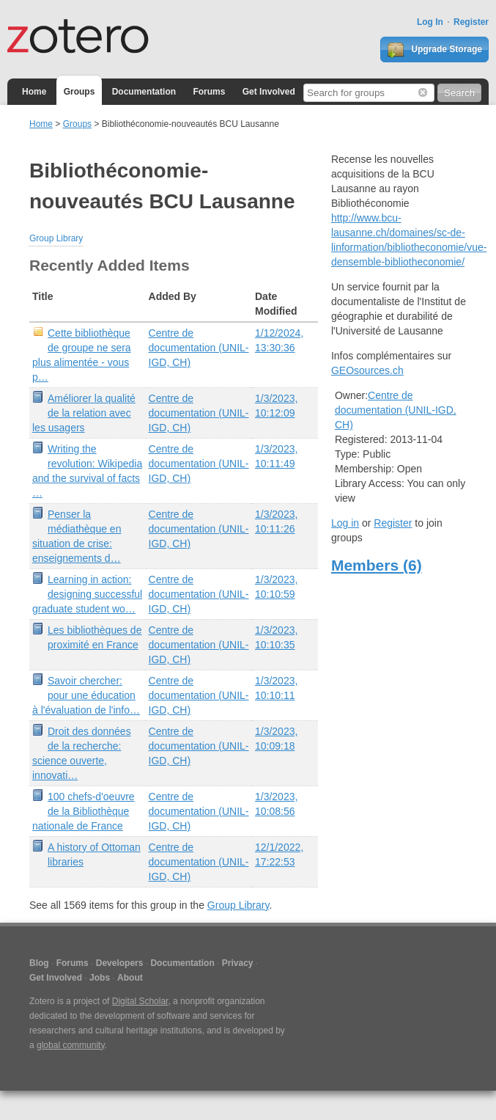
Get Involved (269, 92)
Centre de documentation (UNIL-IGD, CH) (199, 347)
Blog (39, 963)
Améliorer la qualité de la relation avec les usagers (84, 412)
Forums (209, 92)
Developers (120, 963)
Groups (79, 92)
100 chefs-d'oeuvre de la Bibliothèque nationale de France (83, 811)
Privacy (237, 963)
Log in (345, 523)
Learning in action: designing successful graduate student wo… (87, 594)
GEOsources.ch (367, 370)
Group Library (56, 238)
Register (471, 22)
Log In (430, 22)
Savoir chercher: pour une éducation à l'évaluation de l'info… (86, 695)
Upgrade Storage (434, 50)
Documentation (144, 92)
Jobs (99, 978)
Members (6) (376, 565)
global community (70, 1045)
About (130, 978)
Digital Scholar (140, 1001)
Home (34, 92)
